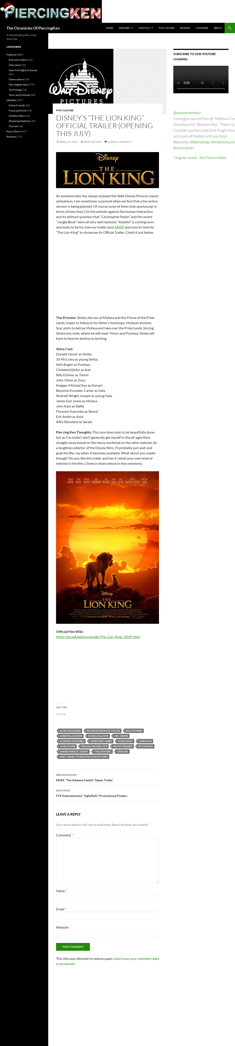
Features (124, 27)
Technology (15, 89)
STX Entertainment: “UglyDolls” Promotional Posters (107, 793)
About (218, 27)
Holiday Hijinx (17, 115)
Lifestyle (144, 27)
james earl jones (101, 741)
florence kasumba (72, 741)
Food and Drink (17, 110)
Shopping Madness (19, 121)
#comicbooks (183, 147)
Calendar (202, 27)
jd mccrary (125, 741)
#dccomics (181, 142)
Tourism (13, 126)
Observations (16, 79)
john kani (145, 741)
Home (109, 27)
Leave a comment (120, 141)
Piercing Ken (92, 141)
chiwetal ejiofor (71, 735)
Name (61, 891)
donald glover (98, 735)
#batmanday (201, 142)
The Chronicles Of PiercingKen (33, 28)
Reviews (185, 27)
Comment (64, 835)
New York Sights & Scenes (23, 70)
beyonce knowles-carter (103, 730)
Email (61, 909)
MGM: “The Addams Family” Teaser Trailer (107, 777)
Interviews (15, 65)
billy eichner (134, 730)
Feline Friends (17, 105)
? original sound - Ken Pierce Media (199, 157)
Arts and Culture (18, 59)
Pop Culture (166, 27)
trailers (122, 751)
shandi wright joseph (74, 751)
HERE (119, 227)
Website (62, 927)
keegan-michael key (94, 746)
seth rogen (145, 746)
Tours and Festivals (19, 95)
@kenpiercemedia (187, 112)
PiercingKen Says (18, 84)
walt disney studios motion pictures (84, 756)
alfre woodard (70, 730)
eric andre (121, 735)
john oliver (67, 746)
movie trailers (122, 746)
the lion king (102, 751)
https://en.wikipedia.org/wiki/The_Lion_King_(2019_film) (98, 637)
